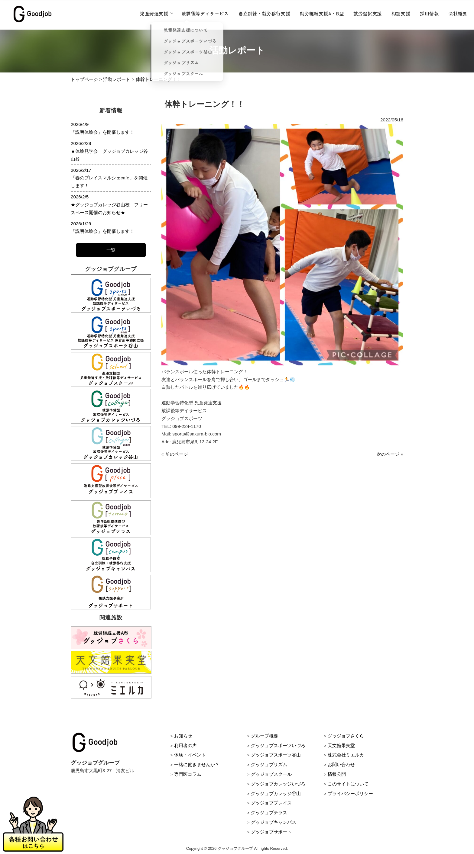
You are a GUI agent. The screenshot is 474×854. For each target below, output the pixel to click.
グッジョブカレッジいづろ (278, 783)
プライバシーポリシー (350, 793)
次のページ (388, 454)
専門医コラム (187, 774)
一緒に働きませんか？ (196, 764)
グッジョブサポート (271, 831)
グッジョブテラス (269, 812)
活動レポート (116, 79)
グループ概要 (264, 735)
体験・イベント (190, 754)
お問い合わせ (341, 764)
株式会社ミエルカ (346, 754)
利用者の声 (185, 745)
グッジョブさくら (346, 735)
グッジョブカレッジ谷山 (276, 793)
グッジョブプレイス (271, 802)
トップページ (84, 79)
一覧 (110, 249)
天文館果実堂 (341, 745)
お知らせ (183, 735)
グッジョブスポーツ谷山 (276, 754)
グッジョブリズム (269, 764)
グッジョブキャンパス (273, 822)
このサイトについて (348, 783)
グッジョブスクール (271, 774)
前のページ (176, 454)
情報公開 (337, 774)
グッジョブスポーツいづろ (278, 745)
